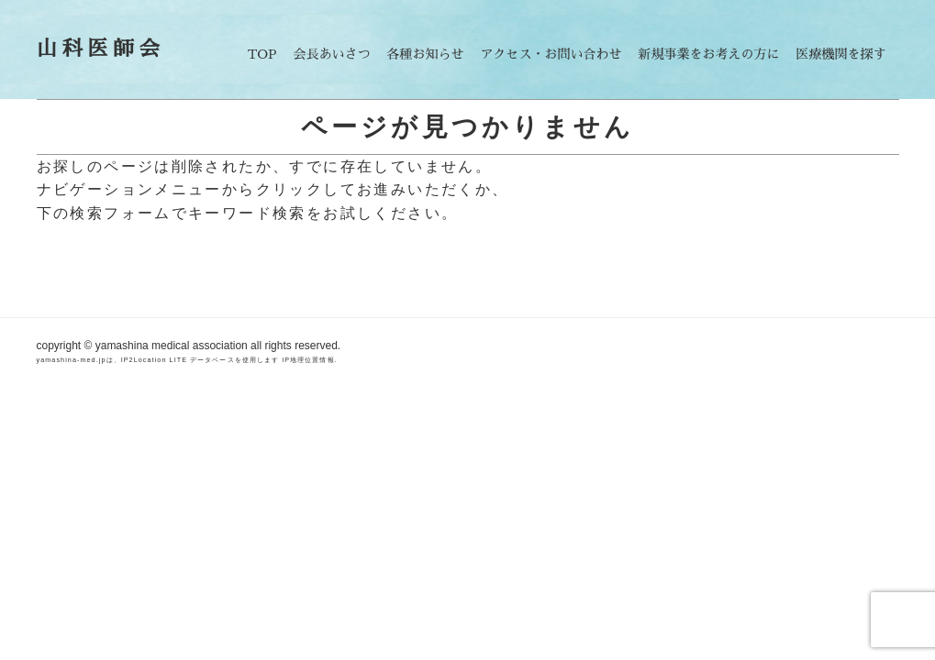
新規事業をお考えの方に (709, 54)
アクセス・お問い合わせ (551, 54)
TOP (262, 54)
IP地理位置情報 (308, 360)
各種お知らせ (425, 54)
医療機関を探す (841, 54)
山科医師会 (101, 49)
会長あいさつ (332, 54)
